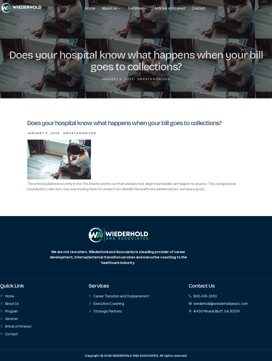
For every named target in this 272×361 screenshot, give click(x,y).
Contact (198, 8)
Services (137, 8)
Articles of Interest (169, 8)
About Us (111, 8)
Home (90, 8)
